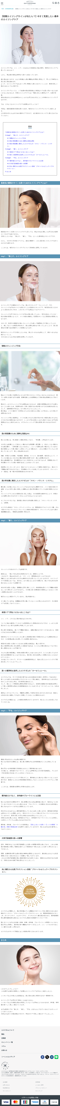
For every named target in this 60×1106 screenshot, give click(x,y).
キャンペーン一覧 (7, 1042)
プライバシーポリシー (41, 1088)
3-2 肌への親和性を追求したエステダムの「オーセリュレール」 (28, 154)
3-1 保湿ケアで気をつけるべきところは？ (21, 152)
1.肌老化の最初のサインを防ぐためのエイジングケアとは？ (24, 132)
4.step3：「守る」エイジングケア (16, 158)
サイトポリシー (7, 1091)
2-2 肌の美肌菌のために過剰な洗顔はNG (20, 141)
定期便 (3, 1038)
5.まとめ (8, 171)
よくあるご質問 (39, 1085)
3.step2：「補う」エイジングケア (16, 149)
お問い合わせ (6, 1085)
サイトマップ (38, 1091)
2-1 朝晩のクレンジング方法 (16, 138)
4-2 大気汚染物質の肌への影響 (17, 163)
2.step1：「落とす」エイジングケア (17, 135)
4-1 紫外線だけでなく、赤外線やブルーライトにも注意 (25, 161)
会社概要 (5, 1082)
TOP (2, 8)
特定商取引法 (6, 1088)
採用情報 (37, 1082)
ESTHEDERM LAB (9, 8)
